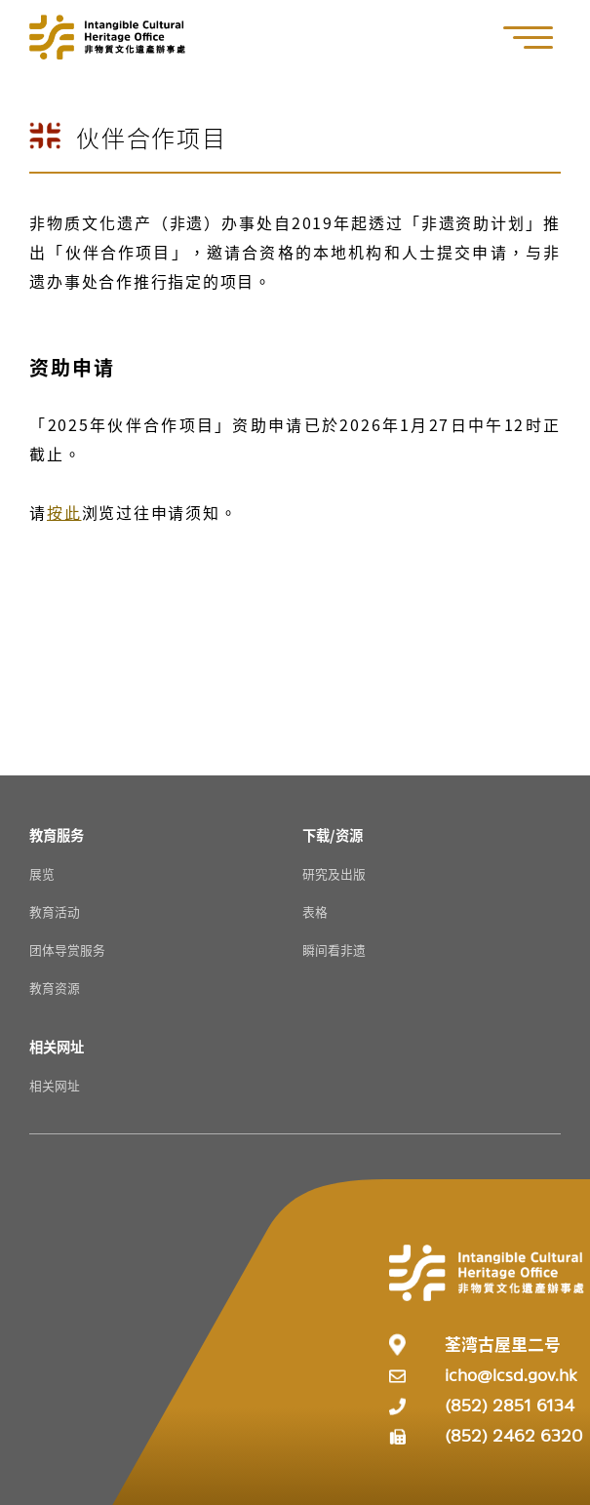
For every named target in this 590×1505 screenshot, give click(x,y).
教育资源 (54, 987)
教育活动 (54, 911)
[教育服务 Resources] (56, 834)
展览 (42, 873)
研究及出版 (334, 873)
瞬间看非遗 (334, 949)
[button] (538, 37)
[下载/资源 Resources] (332, 834)
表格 (315, 911)
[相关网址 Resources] (56, 1046)
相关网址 (54, 1085)
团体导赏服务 (67, 949)
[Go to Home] (107, 37)
